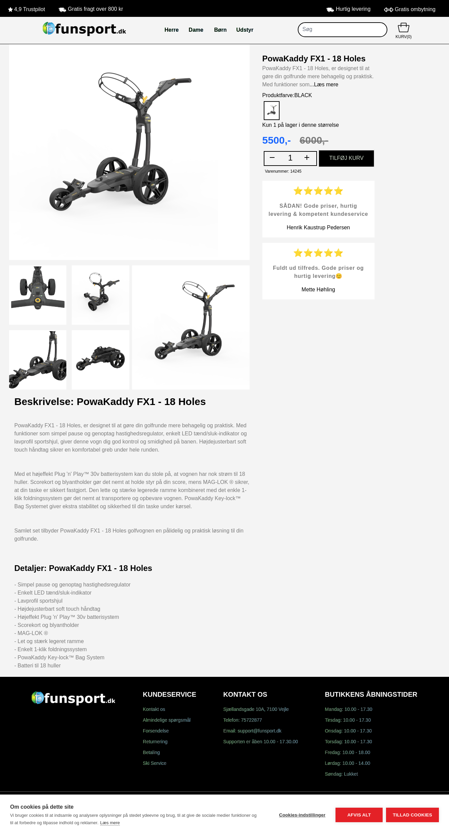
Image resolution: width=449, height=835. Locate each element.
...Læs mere (324, 85)
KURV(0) (403, 30)
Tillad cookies (412, 814)
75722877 (251, 720)
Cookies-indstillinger (302, 814)
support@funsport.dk (259, 731)
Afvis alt (359, 814)
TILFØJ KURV (346, 158)
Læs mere (110, 822)
